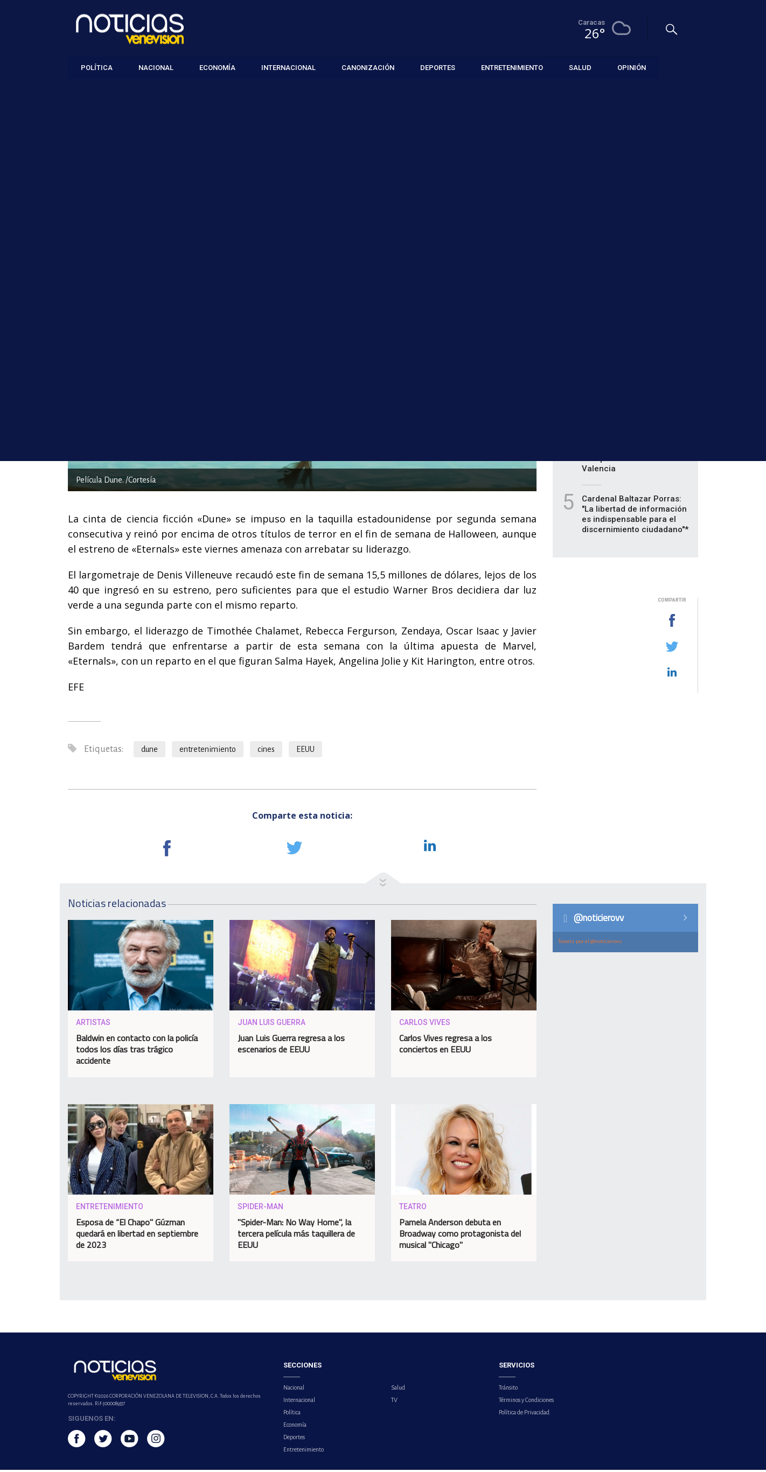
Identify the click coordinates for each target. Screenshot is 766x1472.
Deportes (294, 1439)
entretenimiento (207, 752)
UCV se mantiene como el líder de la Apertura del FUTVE (631, 268)
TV (394, 1402)
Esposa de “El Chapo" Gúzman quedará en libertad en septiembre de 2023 (137, 1236)
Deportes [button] (437, 67)
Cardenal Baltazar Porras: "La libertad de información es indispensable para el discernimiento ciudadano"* (635, 517)
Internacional (299, 1402)
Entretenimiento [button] (512, 67)
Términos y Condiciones (526, 1402)
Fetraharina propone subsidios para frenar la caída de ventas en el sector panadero (636, 324)
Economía (295, 1427)
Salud (398, 1389)
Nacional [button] (155, 67)
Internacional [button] (288, 67)
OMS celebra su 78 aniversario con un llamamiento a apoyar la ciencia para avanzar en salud (628, 390)
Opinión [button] (631, 67)
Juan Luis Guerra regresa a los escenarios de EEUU (291, 1046)
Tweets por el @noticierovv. (590, 943)
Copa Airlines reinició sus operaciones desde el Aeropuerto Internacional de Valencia (636, 456)
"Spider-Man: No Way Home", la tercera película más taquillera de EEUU (296, 1236)
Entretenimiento (93, 92)
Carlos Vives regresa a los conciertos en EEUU (445, 1046)
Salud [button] (580, 67)
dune (149, 752)
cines (266, 752)
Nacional (293, 1389)
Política (292, 1414)
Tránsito (508, 1389)
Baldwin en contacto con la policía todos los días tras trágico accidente (137, 1052)
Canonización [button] (368, 67)
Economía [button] (217, 67)
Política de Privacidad (524, 1414)
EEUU (305, 752)
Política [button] (97, 67)
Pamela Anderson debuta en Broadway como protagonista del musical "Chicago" (460, 1236)
